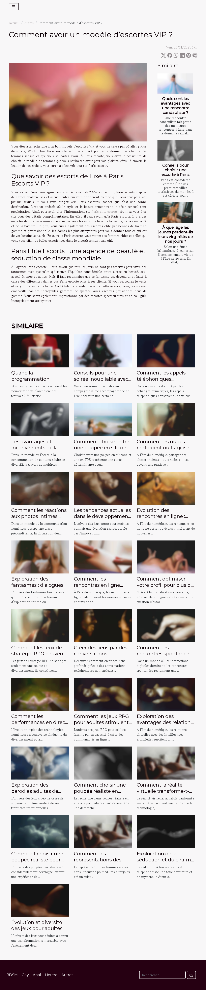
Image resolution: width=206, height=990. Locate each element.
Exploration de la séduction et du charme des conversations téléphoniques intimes (165, 863)
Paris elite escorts (104, 211)
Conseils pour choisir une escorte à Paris (175, 170)
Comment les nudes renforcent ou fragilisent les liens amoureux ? (166, 448)
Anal (37, 975)
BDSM (12, 975)
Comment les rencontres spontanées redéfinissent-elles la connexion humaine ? (164, 657)
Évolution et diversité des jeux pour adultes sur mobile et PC (36, 928)
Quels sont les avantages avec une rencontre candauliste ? (175, 105)
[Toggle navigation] (14, 6)
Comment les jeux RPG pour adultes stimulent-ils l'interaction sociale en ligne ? (102, 725)
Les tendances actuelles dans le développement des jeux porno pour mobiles (102, 519)
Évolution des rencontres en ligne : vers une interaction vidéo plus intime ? (161, 519)
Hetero (51, 975)
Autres (29, 23)
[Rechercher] (162, 975)
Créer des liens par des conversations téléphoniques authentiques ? (100, 657)
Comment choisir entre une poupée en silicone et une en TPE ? (101, 448)
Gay (25, 975)
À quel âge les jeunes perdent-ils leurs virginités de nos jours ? (175, 234)
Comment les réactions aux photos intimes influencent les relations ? (39, 519)
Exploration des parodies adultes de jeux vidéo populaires (36, 791)
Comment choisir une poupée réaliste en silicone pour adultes (100, 791)
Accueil (14, 23)
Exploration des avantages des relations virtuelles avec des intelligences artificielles (165, 725)
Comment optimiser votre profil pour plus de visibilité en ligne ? (165, 585)
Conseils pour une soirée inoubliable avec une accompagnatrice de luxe (101, 382)
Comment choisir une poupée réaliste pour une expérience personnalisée (37, 863)
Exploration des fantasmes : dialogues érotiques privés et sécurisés (37, 588)
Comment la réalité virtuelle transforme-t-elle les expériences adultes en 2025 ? (163, 794)
